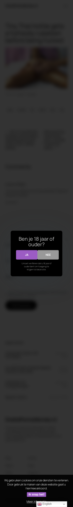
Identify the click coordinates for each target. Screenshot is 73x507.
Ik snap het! (37, 494)
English (44, 504)
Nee (48, 255)
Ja (26, 255)
